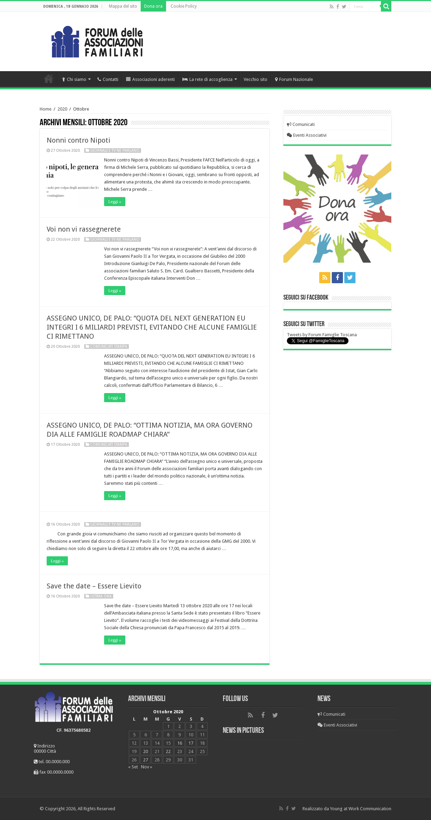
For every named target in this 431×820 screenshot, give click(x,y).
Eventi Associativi (307, 135)
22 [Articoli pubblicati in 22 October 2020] (168, 751)
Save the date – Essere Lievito (94, 586)
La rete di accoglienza (207, 79)
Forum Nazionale (294, 79)
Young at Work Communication (360, 808)
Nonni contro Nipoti (78, 140)
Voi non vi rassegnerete (84, 229)
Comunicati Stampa (108, 346)
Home (49, 78)
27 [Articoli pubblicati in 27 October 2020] (145, 759)
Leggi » (114, 201)
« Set (133, 766)
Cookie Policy (184, 6)
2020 (62, 109)
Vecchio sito (255, 79)
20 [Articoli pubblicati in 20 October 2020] (145, 751)
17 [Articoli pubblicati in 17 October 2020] (190, 743)
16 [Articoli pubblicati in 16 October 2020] (179, 743)
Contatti (107, 79)
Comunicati (301, 124)
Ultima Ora (101, 596)
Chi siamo (74, 79)
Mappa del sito (123, 6)
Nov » (146, 766)
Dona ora (153, 6)
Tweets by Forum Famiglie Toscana (322, 334)
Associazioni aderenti (150, 79)
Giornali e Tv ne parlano (115, 150)
